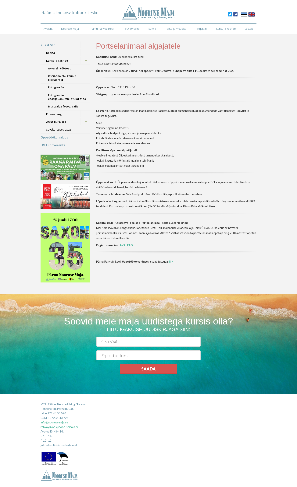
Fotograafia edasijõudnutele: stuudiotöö (67, 97)
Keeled (50, 53)
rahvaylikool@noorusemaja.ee (60, 427)
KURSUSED (48, 45)
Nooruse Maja (70, 28)
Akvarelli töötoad (59, 68)
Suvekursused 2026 (58, 129)
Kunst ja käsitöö (226, 28)
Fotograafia (56, 87)
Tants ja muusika (175, 28)
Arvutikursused (56, 122)
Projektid (201, 28)
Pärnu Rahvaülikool (102, 28)
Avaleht (48, 28)
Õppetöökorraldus (54, 137)
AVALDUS (126, 245)
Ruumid (151, 28)
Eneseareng (54, 114)
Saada (148, 368)
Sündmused (132, 28)
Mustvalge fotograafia (63, 106)
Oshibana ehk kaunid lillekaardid (62, 78)
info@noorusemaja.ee (54, 422)
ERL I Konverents (53, 145)
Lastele (249, 28)
